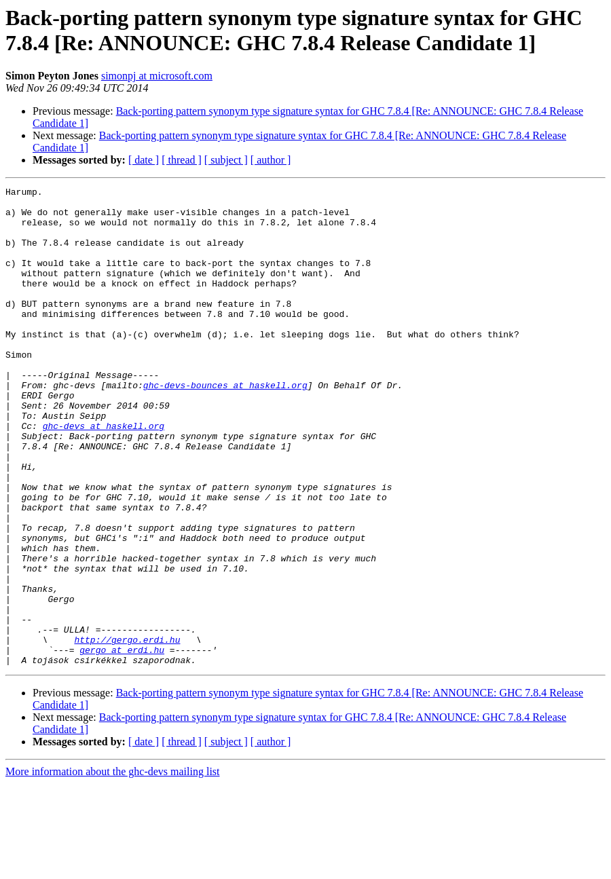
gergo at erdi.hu (121, 743)
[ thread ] (182, 160)
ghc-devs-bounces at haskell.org (225, 425)
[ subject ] (226, 160)
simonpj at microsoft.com (156, 75)
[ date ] (143, 160)
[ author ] (271, 160)
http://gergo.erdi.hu (127, 731)
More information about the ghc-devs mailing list (112, 867)
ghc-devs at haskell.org (103, 474)
